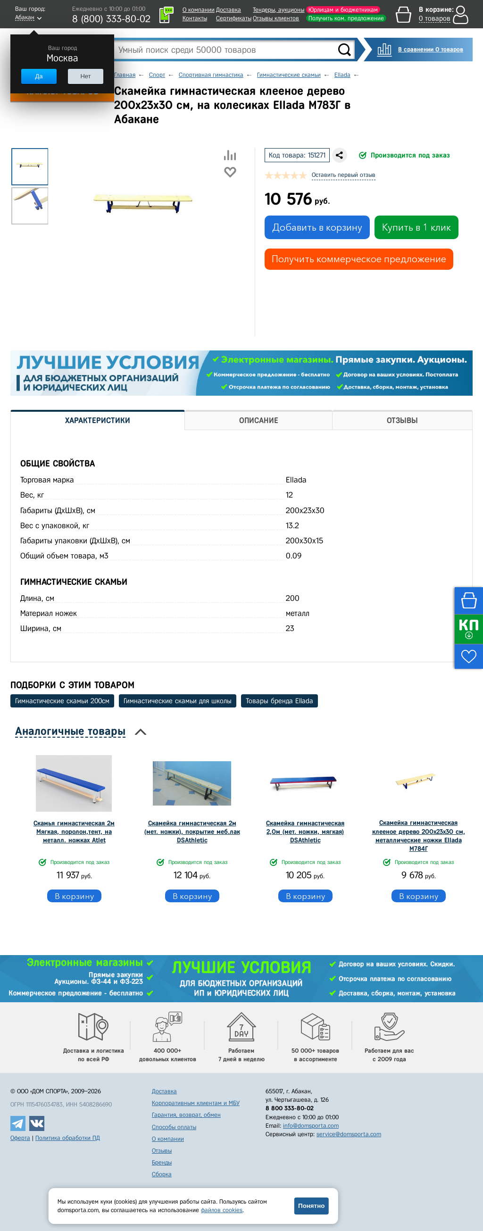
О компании (199, 10)
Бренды (162, 1162)
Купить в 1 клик (416, 227)
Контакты (195, 18)
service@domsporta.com (348, 1134)
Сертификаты (233, 18)
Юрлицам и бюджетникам (343, 10)
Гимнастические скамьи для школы (178, 701)
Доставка (228, 10)
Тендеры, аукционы (278, 10)
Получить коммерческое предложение (359, 259)
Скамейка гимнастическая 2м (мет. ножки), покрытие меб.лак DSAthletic (192, 832)
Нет (85, 76)
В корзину (74, 896)
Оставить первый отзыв (343, 175)
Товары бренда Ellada (279, 701)
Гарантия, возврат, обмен (186, 1115)
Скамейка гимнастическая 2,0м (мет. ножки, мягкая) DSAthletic (305, 832)
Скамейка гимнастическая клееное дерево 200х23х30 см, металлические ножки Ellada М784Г (418, 835)
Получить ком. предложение (346, 18)
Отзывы (162, 1151)
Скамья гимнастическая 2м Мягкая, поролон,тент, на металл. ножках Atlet (74, 832)
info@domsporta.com (311, 1126)
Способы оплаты (174, 1127)
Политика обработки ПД (67, 1138)
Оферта (20, 1138)
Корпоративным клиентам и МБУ (196, 1103)
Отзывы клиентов (276, 18)
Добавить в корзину (317, 227)
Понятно (311, 1205)
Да (38, 76)
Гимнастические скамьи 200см (62, 701)
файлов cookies (221, 1210)
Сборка (162, 1174)
